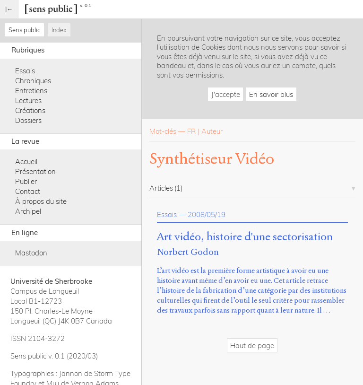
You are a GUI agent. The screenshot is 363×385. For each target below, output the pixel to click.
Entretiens (31, 90)
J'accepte (225, 94)
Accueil (26, 161)
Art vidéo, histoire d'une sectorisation (245, 237)
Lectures (28, 100)
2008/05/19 (206, 214)
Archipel (28, 211)
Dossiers (28, 120)
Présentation (35, 171)
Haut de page (252, 345)
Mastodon (31, 252)
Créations (30, 110)
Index (59, 30)
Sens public (24, 30)
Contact (27, 191)
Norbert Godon (188, 251)
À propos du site (41, 201)
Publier (26, 181)
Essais (25, 70)
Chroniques (33, 80)
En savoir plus (271, 94)
